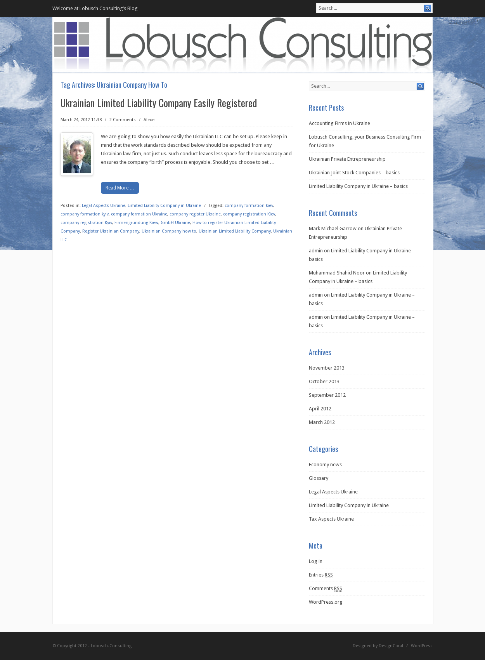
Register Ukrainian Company (110, 231)
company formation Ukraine (139, 214)
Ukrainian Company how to (169, 231)
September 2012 (327, 395)
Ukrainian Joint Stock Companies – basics (354, 172)
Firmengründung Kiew (136, 222)
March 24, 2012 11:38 (81, 119)
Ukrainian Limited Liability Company (235, 231)
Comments (325, 588)
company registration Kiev (249, 214)
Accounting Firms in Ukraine (339, 123)
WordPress (422, 645)
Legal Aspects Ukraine (103, 205)
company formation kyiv (85, 214)
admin (316, 251)
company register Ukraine (195, 214)
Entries (321, 575)
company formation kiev (249, 205)
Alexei (150, 119)
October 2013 (324, 381)
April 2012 (320, 409)
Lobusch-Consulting (111, 645)
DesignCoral (391, 645)
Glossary (318, 478)
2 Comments (122, 119)
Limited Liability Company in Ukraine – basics (358, 186)
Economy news (325, 464)
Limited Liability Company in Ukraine (164, 205)
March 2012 (322, 422)
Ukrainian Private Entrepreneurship (347, 159)
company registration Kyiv (86, 222)
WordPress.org (326, 602)
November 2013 (327, 368)
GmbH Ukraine (175, 222)
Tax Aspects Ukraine (331, 519)
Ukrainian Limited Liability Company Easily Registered (159, 102)
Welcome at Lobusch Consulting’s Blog (95, 8)
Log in (315, 561)
